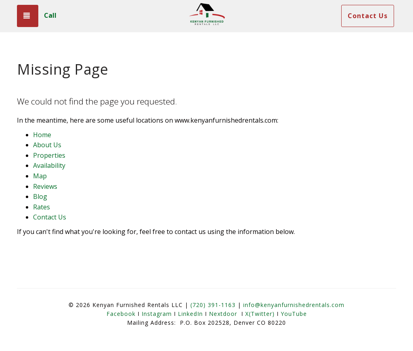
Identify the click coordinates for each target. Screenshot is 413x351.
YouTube (294, 314)
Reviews (45, 186)
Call (50, 15)
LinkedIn (190, 314)
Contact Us (368, 15)
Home (42, 134)
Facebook (121, 314)
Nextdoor (223, 314)
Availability (49, 165)
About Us (47, 144)
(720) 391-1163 (213, 305)
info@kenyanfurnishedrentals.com (293, 305)
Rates (41, 207)
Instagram (157, 314)
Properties (49, 155)
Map (40, 175)
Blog (40, 196)
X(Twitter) (260, 314)
